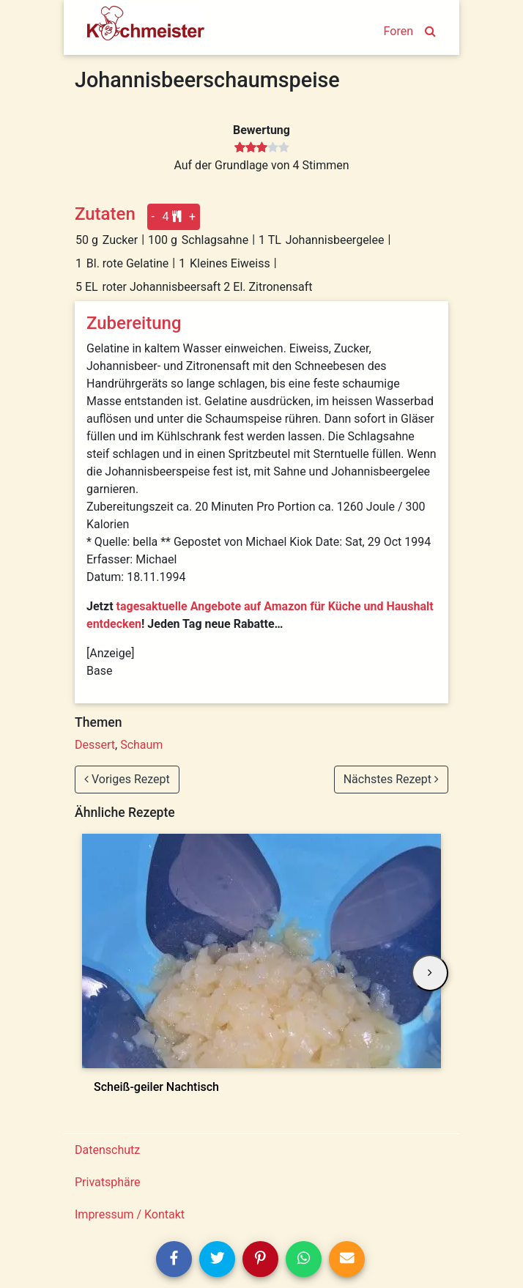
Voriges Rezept (127, 779)
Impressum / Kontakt (130, 1214)
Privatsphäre (108, 1182)
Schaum (141, 745)
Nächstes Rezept (391, 779)
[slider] (261, 148)
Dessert (95, 745)
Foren (398, 31)
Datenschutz (107, 1150)
